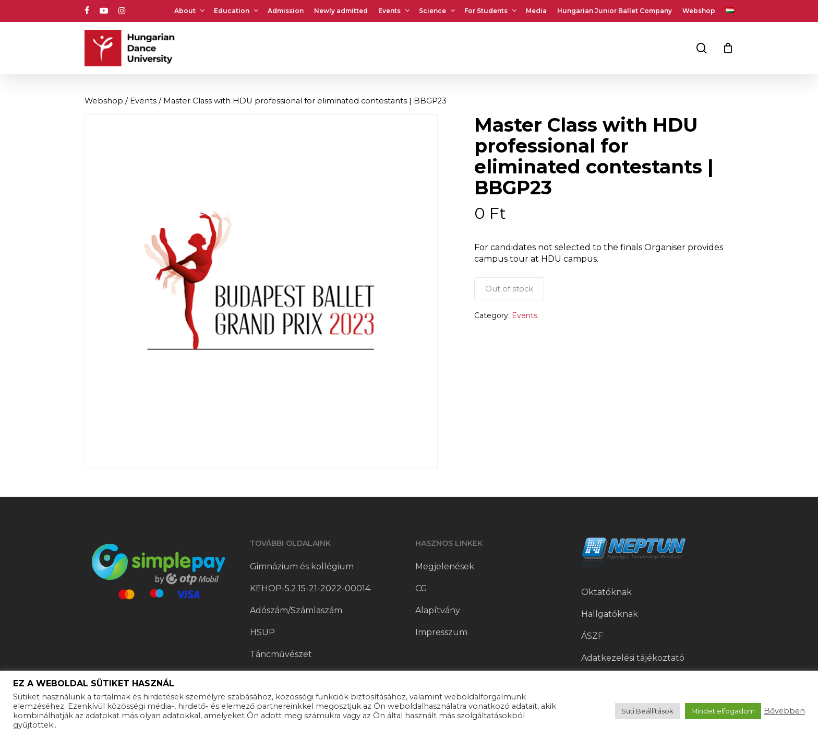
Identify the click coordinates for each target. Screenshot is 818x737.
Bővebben (784, 711)
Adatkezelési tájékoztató (632, 658)
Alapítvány (437, 610)
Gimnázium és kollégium (302, 566)
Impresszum (441, 632)
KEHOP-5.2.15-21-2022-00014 (310, 588)
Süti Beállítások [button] (647, 711)
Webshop (104, 101)
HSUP (262, 632)
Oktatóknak (606, 592)
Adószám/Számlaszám (296, 610)
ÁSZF (592, 636)
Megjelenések (444, 566)
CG (421, 588)
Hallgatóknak (609, 614)
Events (143, 101)
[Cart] (728, 48)
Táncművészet (281, 654)
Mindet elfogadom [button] (723, 711)
